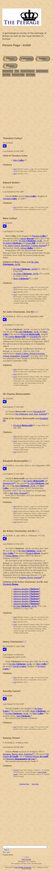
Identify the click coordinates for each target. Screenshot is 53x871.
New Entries (8, 71)
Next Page (30, 75)
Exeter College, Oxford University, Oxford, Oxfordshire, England (24, 354)
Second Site (27, 867)
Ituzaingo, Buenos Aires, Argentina (17, 754)
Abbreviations (42, 71)
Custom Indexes (27, 71)
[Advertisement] (26, 105)
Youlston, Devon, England (30, 577)
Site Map (6, 75)
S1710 (16, 770)
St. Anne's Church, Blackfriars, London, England (25, 245)
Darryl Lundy (26, 859)
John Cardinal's (19, 867)
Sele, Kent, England (18, 493)
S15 (15, 295)
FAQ (17, 71)
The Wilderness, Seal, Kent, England (30, 414)
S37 (15, 169)
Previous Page (18, 75)
